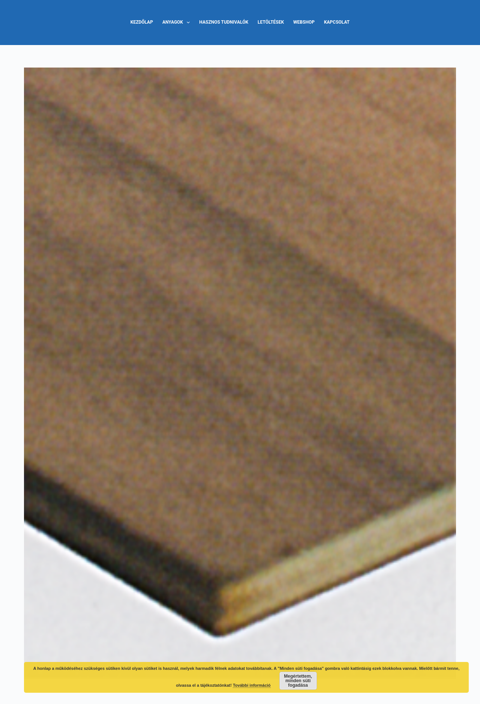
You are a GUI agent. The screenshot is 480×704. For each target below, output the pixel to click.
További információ (252, 685)
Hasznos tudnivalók (223, 22)
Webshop (304, 22)
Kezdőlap (141, 22)
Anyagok (177, 22)
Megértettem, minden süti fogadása (298, 681)
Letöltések (271, 22)
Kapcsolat (337, 22)
